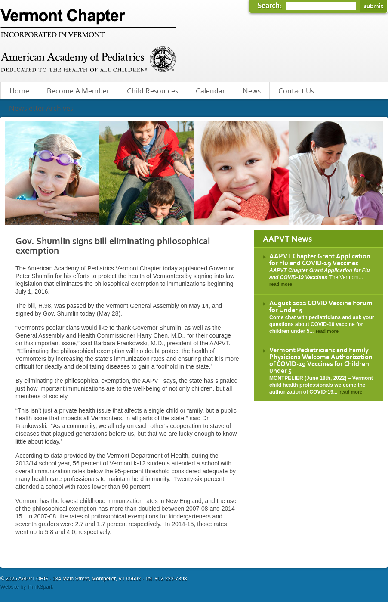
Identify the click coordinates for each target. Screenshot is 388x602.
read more (280, 284)
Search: (270, 6)
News (252, 91)
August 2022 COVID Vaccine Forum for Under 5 (321, 306)
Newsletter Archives (41, 108)
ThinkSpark (40, 587)
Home (19, 91)
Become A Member (78, 91)
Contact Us (296, 91)
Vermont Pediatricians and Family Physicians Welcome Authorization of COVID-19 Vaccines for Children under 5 (321, 360)
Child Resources (152, 91)
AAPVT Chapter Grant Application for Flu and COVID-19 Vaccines (319, 259)
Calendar (210, 91)
